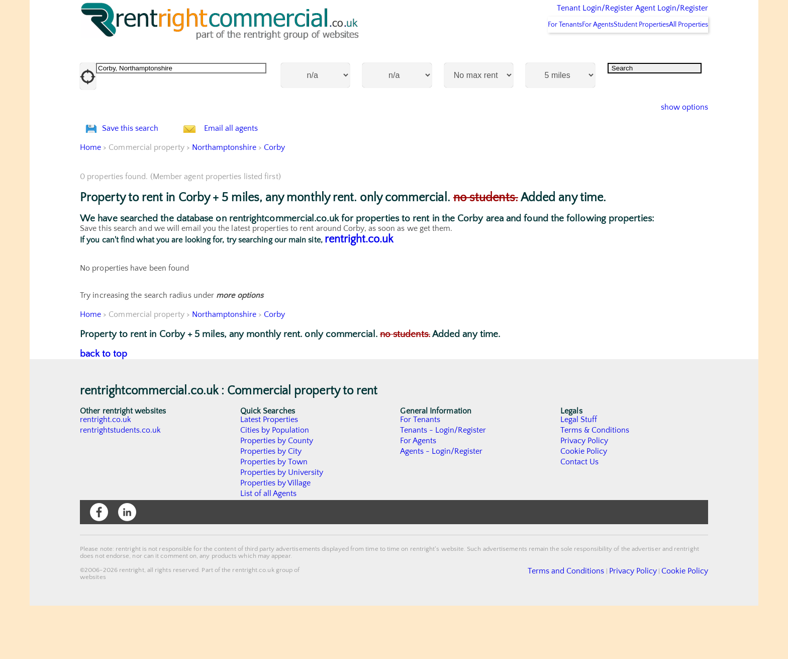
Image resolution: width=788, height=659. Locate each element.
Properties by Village (276, 536)
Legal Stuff (579, 472)
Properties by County (277, 494)
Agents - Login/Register (441, 504)
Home (90, 200)
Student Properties (620, 50)
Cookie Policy (584, 504)
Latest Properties (269, 472)
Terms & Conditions (595, 483)
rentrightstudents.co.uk (121, 483)
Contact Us (579, 515)
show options (677, 133)
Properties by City (271, 504)
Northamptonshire (224, 200)
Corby (275, 200)
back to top (104, 407)
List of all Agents (268, 546)
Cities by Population (275, 483)
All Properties (681, 50)
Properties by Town (274, 515)
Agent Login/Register (657, 15)
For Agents (564, 50)
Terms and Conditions (590, 623)
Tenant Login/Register (548, 15)
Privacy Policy (584, 494)
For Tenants (518, 50)
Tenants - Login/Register (443, 483)
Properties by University (282, 525)
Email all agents (250, 168)
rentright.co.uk (359, 292)
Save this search (140, 168)
